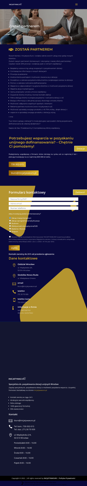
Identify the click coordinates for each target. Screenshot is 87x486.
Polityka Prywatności (67, 478)
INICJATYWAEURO (50, 478)
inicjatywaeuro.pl (40, 390)
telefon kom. (24, 299)
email (20, 283)
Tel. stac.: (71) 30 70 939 (24, 429)
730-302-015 (17, 164)
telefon (21, 291)
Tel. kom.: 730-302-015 (24, 426)
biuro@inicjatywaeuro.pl (23, 172)
